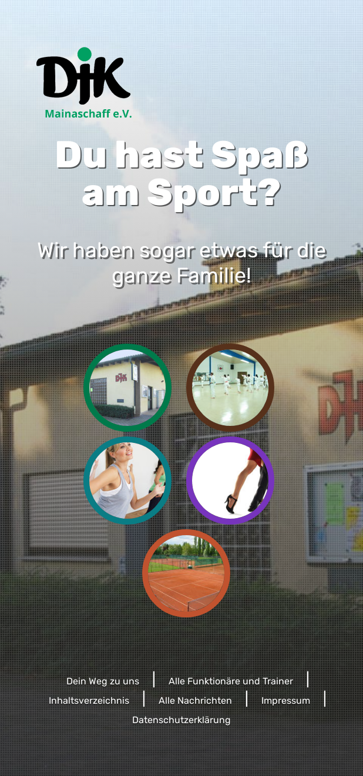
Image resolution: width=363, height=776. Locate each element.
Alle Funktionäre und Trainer (231, 681)
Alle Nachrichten (195, 700)
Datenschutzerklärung (181, 719)
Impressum (285, 700)
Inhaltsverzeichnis (89, 700)
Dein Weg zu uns (102, 681)
